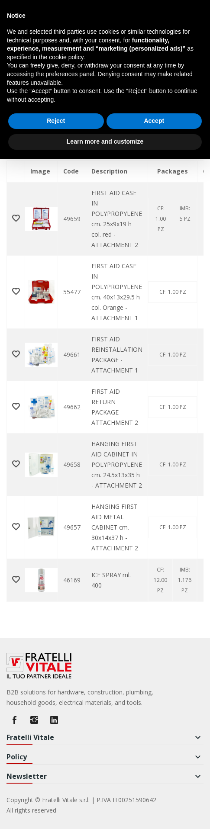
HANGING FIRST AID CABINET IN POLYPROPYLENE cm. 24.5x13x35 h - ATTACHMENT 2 (116, 464)
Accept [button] (154, 120)
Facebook (14, 720)
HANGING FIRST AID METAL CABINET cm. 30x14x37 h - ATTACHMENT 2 (114, 527)
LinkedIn (54, 720)
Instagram (34, 720)
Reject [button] (56, 120)
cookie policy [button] (66, 57)
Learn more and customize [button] (105, 141)
